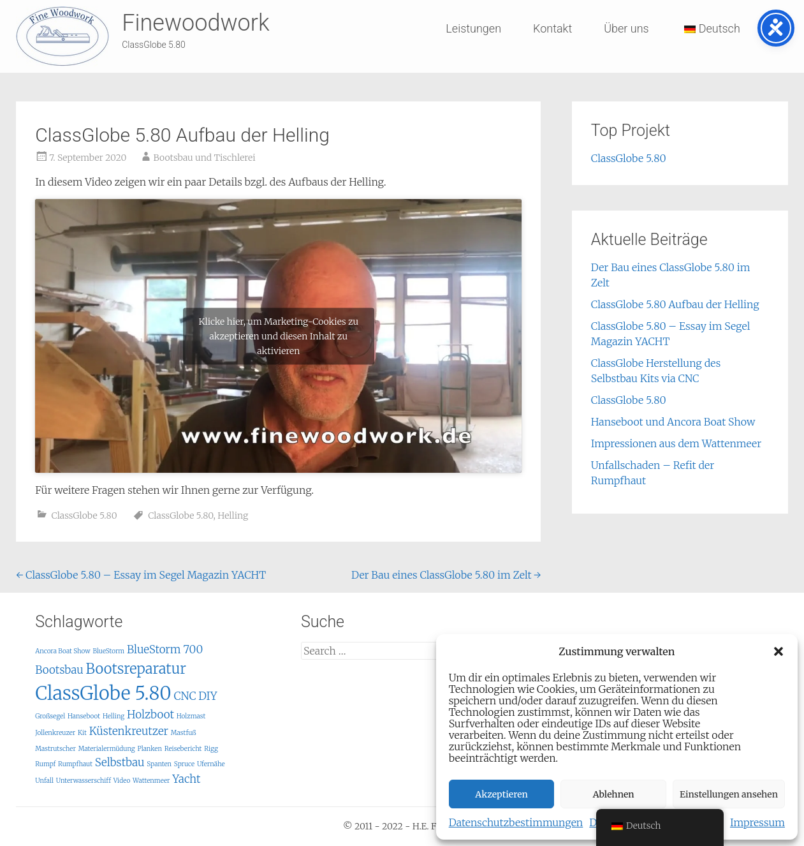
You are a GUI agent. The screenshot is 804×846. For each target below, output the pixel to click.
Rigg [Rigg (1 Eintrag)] (211, 749)
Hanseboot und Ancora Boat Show (673, 421)
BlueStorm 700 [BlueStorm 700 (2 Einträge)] (165, 649)
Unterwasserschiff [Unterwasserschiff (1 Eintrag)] (83, 780)
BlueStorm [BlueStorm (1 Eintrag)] (108, 651)
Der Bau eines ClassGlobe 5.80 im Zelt (446, 574)
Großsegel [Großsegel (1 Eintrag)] (50, 716)
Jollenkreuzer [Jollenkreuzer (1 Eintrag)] (55, 733)
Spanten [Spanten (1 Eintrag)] (159, 764)
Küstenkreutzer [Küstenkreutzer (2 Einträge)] (128, 731)
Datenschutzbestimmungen (516, 822)
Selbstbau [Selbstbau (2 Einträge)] (120, 762)
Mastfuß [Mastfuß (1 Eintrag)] (183, 733)
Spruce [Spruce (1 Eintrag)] (184, 764)
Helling (232, 515)
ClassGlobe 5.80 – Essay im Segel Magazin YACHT (141, 574)
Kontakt (552, 28)
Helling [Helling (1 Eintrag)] (113, 716)
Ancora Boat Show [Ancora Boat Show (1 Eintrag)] (62, 651)
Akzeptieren (501, 794)
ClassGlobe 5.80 (84, 515)
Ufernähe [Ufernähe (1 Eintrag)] (211, 764)
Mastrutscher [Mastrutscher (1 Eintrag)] (55, 749)
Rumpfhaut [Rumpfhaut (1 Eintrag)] (75, 764)
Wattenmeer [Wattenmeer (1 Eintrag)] (151, 780)
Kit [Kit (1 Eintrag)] (82, 733)
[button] (778, 651)
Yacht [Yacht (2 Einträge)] (186, 779)
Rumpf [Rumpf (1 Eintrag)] (45, 764)
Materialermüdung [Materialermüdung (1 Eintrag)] (106, 749)
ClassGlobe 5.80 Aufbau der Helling (675, 304)
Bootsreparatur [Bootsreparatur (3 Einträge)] (136, 669)
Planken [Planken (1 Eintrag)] (149, 749)
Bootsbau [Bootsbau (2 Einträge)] (59, 670)
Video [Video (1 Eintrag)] (122, 780)
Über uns (626, 28)
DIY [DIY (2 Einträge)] (207, 696)
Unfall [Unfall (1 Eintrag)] (44, 780)
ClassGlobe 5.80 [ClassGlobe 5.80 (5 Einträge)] (103, 693)
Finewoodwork (195, 23)
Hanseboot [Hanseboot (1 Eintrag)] (84, 716)
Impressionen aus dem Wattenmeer (676, 443)
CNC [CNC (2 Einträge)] (184, 696)
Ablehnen (613, 794)
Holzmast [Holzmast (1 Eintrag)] (191, 716)
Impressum (757, 822)
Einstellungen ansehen (729, 794)
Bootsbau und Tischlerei (204, 157)
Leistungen (473, 28)
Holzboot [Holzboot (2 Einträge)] (150, 715)
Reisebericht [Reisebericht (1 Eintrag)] (183, 749)
